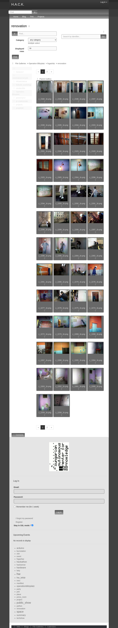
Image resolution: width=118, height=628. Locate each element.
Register (19, 522)
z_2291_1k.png (95, 203)
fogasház (51, 63)
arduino (20, 548)
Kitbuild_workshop (21, 85)
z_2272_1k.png (45, 334)
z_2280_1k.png (61, 282)
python (19, 606)
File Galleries (20, 63)
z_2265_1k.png (78, 360)
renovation (19, 26)
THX (32, 17)
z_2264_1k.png (95, 360)
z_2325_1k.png (45, 177)
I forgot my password (24, 518)
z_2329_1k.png (78, 151)
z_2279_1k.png (78, 282)
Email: (16, 487)
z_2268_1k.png (95, 334)
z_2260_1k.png (95, 386)
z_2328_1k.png (95, 151)
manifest (20, 583)
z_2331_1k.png (45, 151)
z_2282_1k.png (95, 256)
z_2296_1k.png (95, 177)
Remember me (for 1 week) (26, 507)
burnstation (21, 551)
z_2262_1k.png (61, 386)
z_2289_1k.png (61, 230)
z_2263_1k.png (45, 386)
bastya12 (18, 72)
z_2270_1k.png (61, 334)
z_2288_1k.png (78, 230)
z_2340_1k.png (45, 99)
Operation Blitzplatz (37, 63)
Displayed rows (19, 50)
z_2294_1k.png (45, 203)
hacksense (21, 565)
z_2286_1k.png (45, 256)
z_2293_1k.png (61, 203)
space (20, 611)
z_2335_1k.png (61, 125)
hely (18, 571)
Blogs (25, 627)
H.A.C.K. (17, 4)
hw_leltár (21, 577)
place (19, 594)
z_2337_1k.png (95, 99)
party (19, 589)
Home (15, 17)
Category (20, 40)
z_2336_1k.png (45, 125)
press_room (21, 597)
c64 (18, 554)
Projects (41, 17)
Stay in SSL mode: (22, 525)
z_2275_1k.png (78, 308)
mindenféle (18, 88)
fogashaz (20, 559)
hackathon (22, 562)
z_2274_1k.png (95, 308)
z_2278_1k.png (95, 282)
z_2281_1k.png (45, 282)
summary (21, 615)
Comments (18, 435)
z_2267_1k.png (45, 360)
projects (17, 105)
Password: (18, 497)
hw (19, 574)
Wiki (17, 627)
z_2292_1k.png (78, 203)
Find (15, 57)
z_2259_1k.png (45, 412)
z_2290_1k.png (45, 230)
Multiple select (34, 43)
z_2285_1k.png (61, 256)
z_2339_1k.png (61, 99)
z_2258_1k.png (61, 412)
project (19, 600)
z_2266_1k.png (61, 360)
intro (18, 581)
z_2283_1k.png (78, 256)
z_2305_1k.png (61, 177)
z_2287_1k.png (95, 230)
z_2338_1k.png (78, 99)
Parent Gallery (43, 79)
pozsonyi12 (18, 98)
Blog (24, 17)
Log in (103, 2)
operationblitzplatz (26, 586)
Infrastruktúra (19, 81)
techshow (21, 618)
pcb (18, 592)
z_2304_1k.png (78, 177)
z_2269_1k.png (78, 334)
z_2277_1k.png (45, 308)
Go (103, 36)
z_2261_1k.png (78, 386)
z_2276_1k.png (61, 308)
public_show (24, 602)
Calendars (50, 627)
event (19, 556)
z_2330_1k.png (61, 151)
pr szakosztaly (20, 101)
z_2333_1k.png (95, 125)
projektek (18, 108)
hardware (21, 567)
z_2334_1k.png (78, 125)
